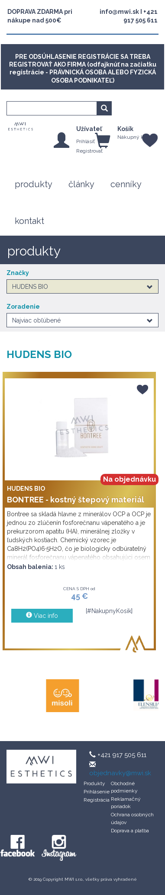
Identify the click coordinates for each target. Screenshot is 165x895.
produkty (33, 184)
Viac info (42, 615)
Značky (17, 272)
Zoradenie (23, 306)
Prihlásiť (85, 141)
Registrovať (89, 151)
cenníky (126, 184)
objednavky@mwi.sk (120, 773)
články (81, 184)
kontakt (29, 221)
